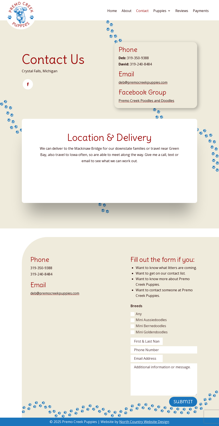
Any (136, 313)
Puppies (159, 11)
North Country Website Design (144, 421)
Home (112, 11)
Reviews (181, 11)
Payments (201, 11)
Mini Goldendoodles (149, 332)
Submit (183, 401)
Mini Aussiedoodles (149, 319)
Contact (142, 11)
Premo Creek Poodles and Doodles (146, 100)
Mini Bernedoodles (148, 325)
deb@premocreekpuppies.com (143, 82)
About (126, 11)
